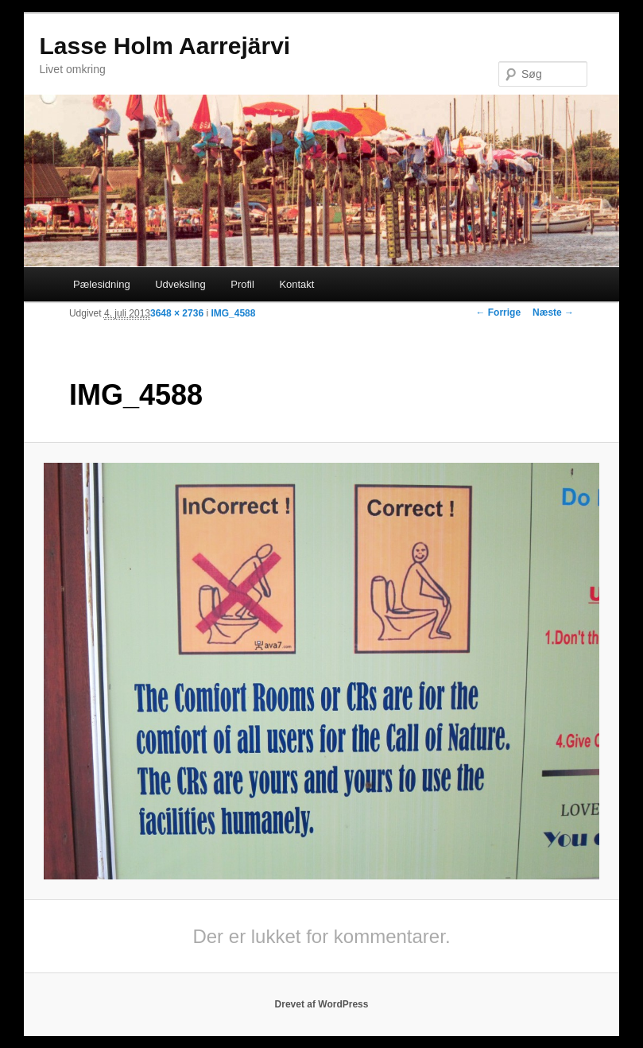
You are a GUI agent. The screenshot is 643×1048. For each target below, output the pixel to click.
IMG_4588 (233, 313)
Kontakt (296, 284)
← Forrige (498, 312)
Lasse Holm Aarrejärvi (164, 46)
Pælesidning (101, 284)
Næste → (553, 312)
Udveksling (180, 284)
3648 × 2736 (176, 313)
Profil (242, 284)
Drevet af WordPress (322, 1004)
